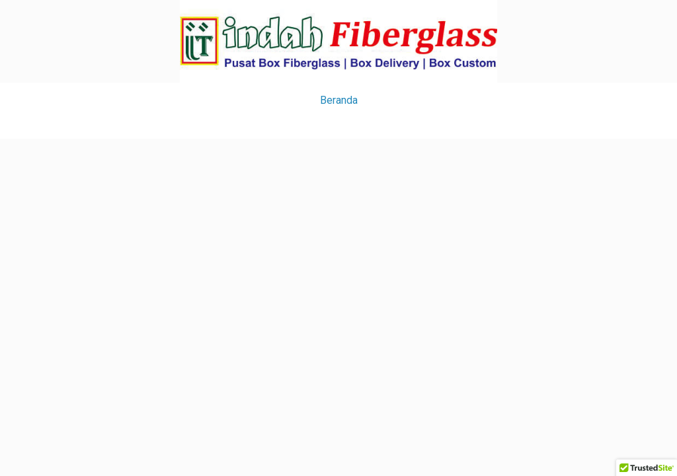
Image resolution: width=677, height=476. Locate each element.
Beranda (339, 100)
